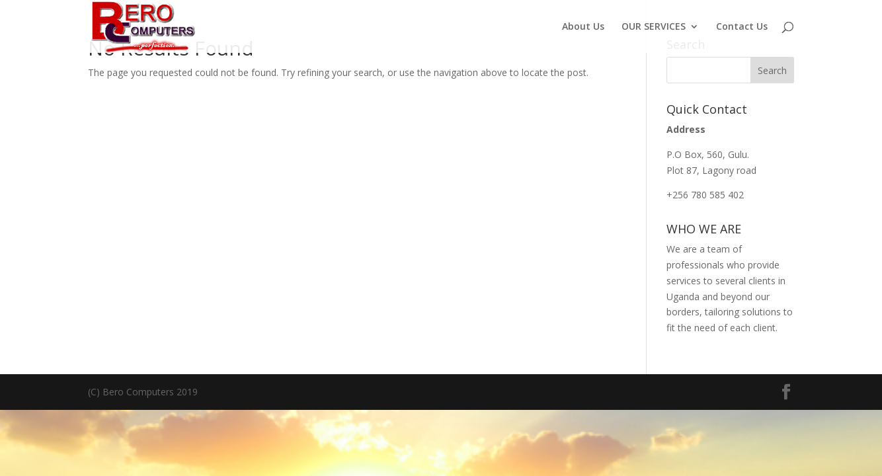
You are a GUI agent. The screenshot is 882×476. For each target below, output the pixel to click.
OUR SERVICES (653, 27)
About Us (583, 27)
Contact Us (742, 27)
